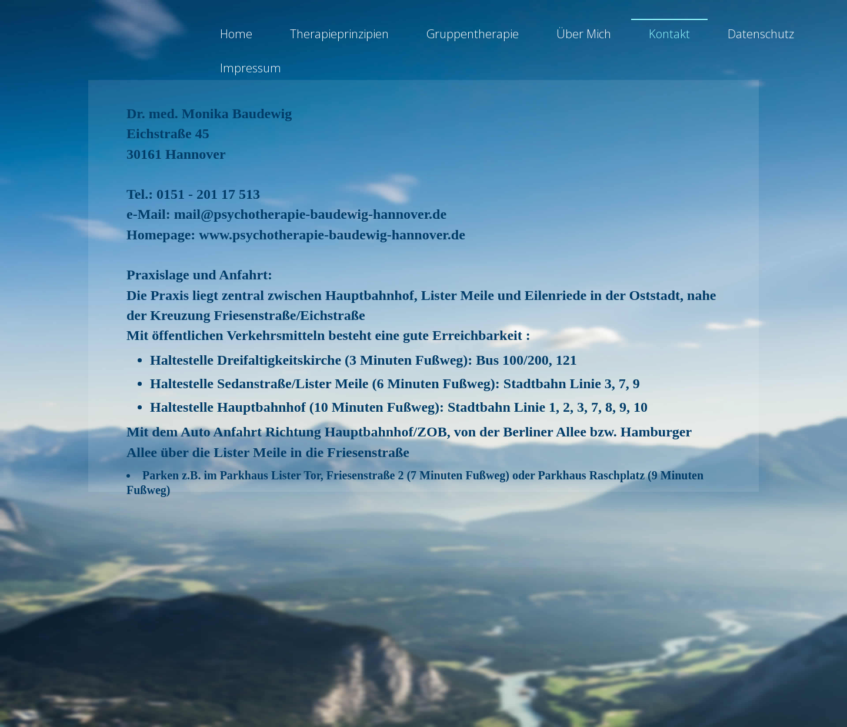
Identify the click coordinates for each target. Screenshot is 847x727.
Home (236, 37)
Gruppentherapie (472, 37)
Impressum (250, 72)
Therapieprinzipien (339, 37)
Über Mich (583, 37)
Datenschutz (761, 37)
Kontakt (669, 37)
